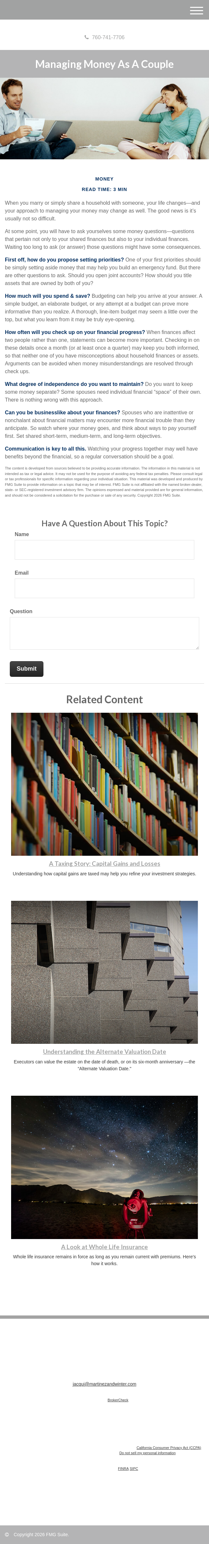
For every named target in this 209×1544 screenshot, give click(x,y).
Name (22, 534)
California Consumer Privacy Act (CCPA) (169, 1448)
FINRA (123, 1469)
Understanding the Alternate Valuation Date (104, 1051)
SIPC (134, 1469)
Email (22, 573)
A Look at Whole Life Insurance (104, 1246)
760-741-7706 (105, 37)
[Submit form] (26, 669)
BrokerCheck (118, 1400)
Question (21, 611)
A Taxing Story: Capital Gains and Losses (104, 863)
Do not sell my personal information (147, 1453)
